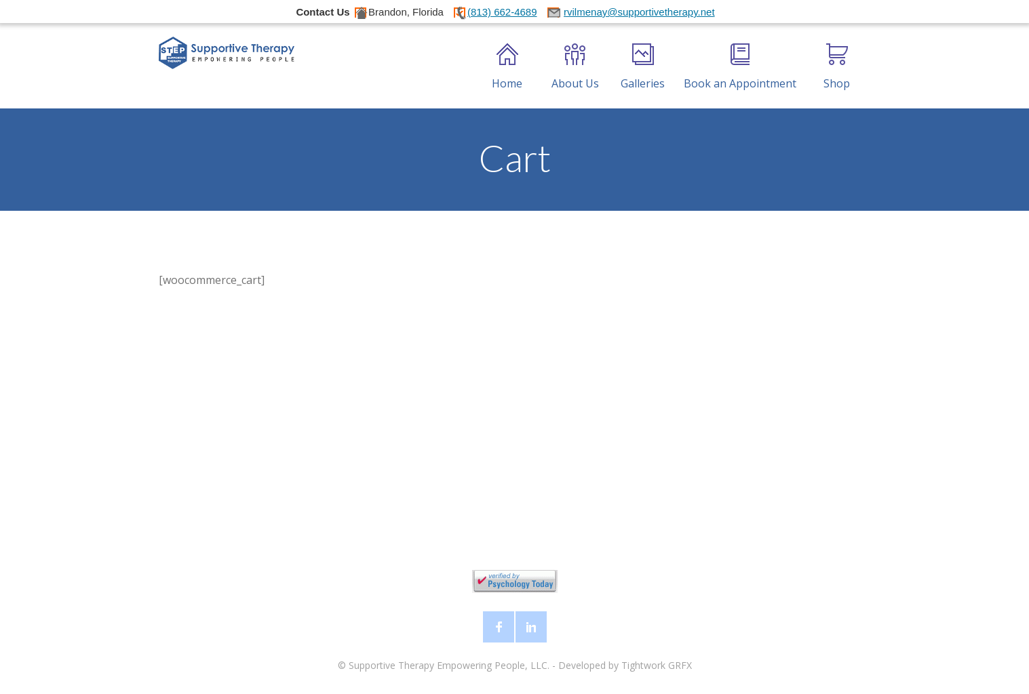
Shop (836, 67)
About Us (575, 67)
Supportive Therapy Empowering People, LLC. (449, 665)
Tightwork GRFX (656, 665)
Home (507, 67)
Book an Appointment (740, 67)
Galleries (643, 67)
